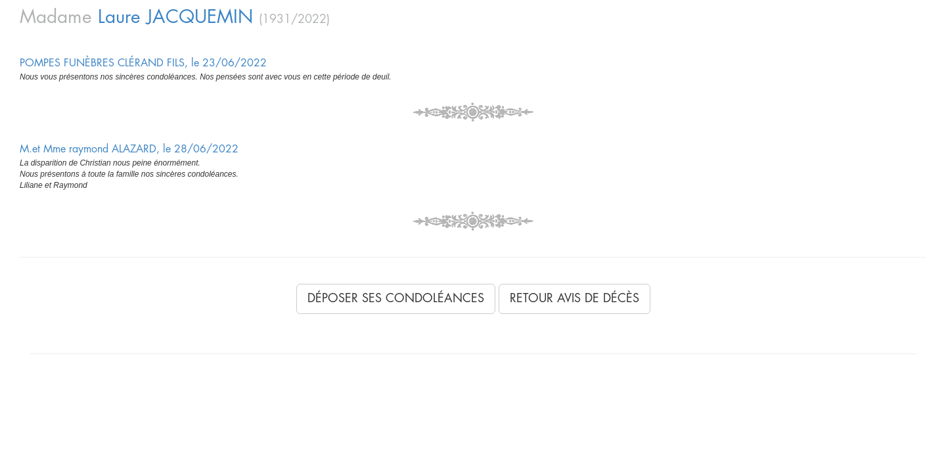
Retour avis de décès (574, 298)
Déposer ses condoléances (395, 298)
